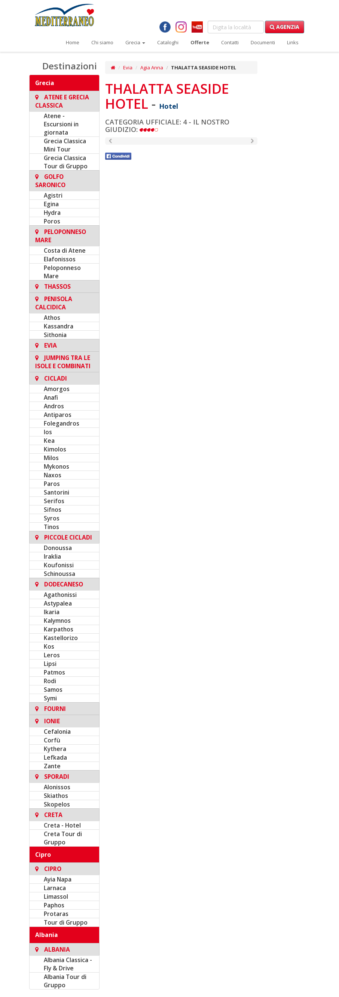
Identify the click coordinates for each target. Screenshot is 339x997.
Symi (50, 698)
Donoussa (58, 548)
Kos (49, 646)
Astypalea (58, 603)
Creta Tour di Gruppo (63, 838)
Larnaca (55, 888)
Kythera (55, 749)
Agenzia (284, 26)
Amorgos (57, 389)
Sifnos (52, 509)
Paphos (54, 905)
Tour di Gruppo (66, 922)
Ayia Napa (57, 879)
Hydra (52, 212)
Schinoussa (59, 574)
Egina (51, 204)
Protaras (56, 914)
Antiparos (57, 415)
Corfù (52, 740)
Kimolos (55, 449)
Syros (51, 518)
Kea (49, 440)
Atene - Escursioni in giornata (61, 124)
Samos (53, 689)
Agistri (53, 195)
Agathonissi (60, 595)
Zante (52, 766)
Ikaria (51, 612)
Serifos (54, 501)
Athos (52, 317)
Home (72, 42)
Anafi (51, 397)
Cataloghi (167, 42)
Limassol (56, 896)
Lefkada (55, 757)
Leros (52, 655)
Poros (52, 221)
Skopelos (57, 804)
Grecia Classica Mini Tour (65, 145)
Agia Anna (151, 67)
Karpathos (58, 629)
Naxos (52, 475)
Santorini (56, 492)
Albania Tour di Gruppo (65, 981)
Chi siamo (102, 42)
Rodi (50, 681)
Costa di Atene (65, 250)
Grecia (135, 42)
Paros (52, 484)
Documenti (263, 42)
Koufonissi (59, 565)
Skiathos (56, 796)
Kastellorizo (61, 638)
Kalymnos (57, 620)
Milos (51, 458)
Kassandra (58, 326)
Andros (54, 406)
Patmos (54, 672)
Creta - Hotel (62, 825)
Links (293, 42)
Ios (48, 432)
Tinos (51, 527)
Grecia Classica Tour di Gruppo (66, 162)
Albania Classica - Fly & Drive (68, 964)
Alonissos (57, 787)
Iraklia (52, 556)
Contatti (230, 42)
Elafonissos (60, 259)
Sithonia (55, 335)
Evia (127, 67)
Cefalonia (57, 731)
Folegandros (61, 423)
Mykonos (56, 466)
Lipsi (50, 664)
